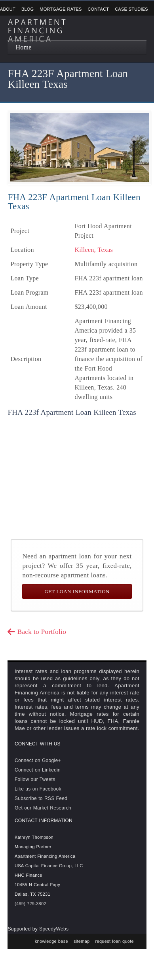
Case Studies (131, 9)
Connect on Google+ (38, 760)
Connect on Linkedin (38, 770)
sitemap (82, 941)
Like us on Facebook (38, 789)
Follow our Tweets (35, 779)
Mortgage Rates (61, 9)
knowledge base (51, 941)
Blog (27, 9)
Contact (98, 9)
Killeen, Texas (93, 249)
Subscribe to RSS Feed (41, 798)
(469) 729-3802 (30, 903)
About (7, 9)
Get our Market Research (43, 808)
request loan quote (114, 941)
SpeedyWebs (53, 929)
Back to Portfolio (37, 631)
